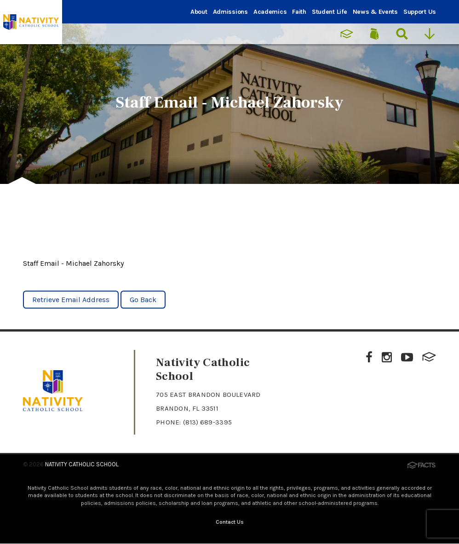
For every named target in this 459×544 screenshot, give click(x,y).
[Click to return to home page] (53, 408)
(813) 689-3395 (208, 422)
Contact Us (230, 522)
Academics (270, 12)
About (198, 12)
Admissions (230, 12)
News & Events (375, 12)
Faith (299, 12)
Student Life (329, 12)
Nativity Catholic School (82, 464)
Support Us (419, 12)
